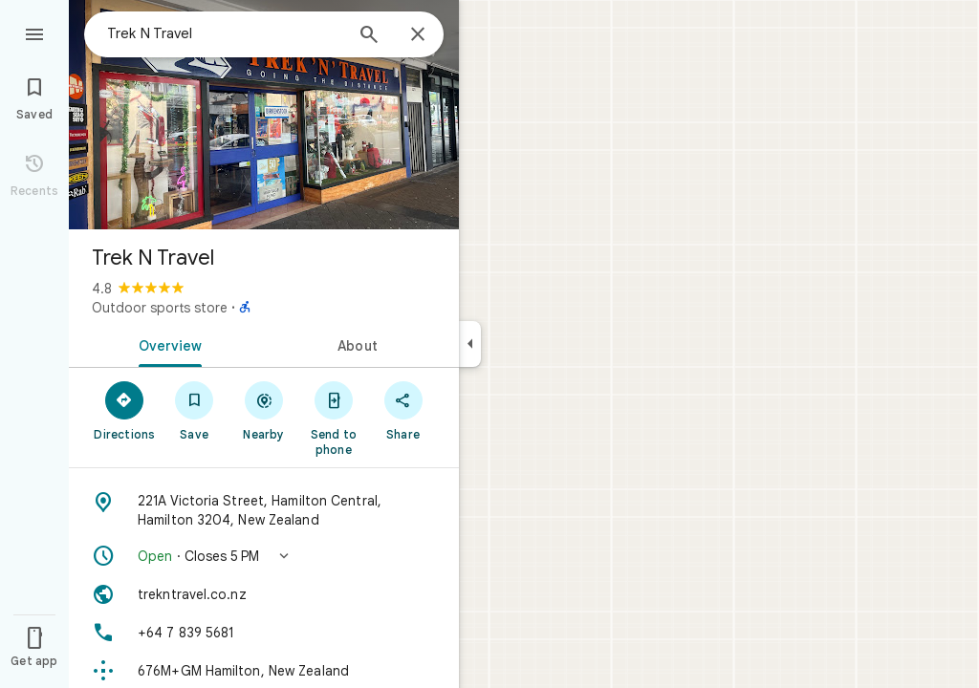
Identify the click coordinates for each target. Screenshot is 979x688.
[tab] (166, 344)
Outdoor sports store (160, 307)
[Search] (369, 36)
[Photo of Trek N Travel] (264, 114)
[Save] (194, 409)
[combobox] (224, 33)
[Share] (403, 409)
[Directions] (125, 409)
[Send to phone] (333, 417)
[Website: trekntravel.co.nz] (264, 594)
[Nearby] (264, 409)
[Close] (418, 35)
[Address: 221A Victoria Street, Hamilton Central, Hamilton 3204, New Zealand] (264, 510)
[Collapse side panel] (470, 344)
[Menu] (34, 32)
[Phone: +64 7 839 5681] (264, 632)
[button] (264, 556)
